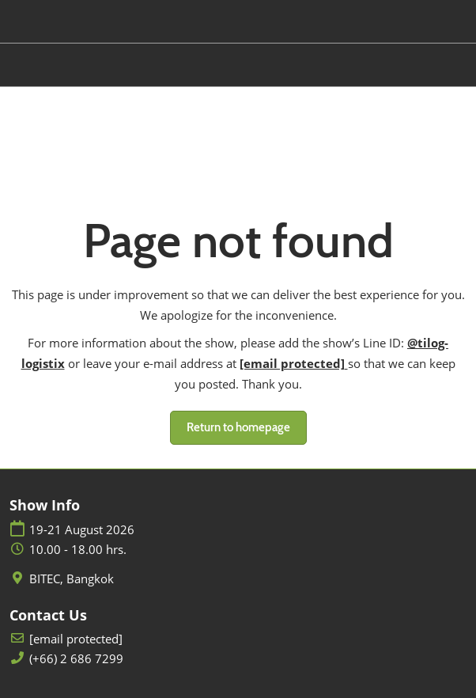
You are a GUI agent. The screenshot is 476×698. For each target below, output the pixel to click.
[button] (238, 428)
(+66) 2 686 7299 (76, 658)
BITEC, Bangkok (71, 578)
